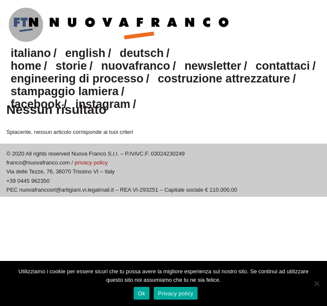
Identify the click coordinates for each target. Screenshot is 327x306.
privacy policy (91, 162)
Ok (141, 293)
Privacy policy (175, 293)
